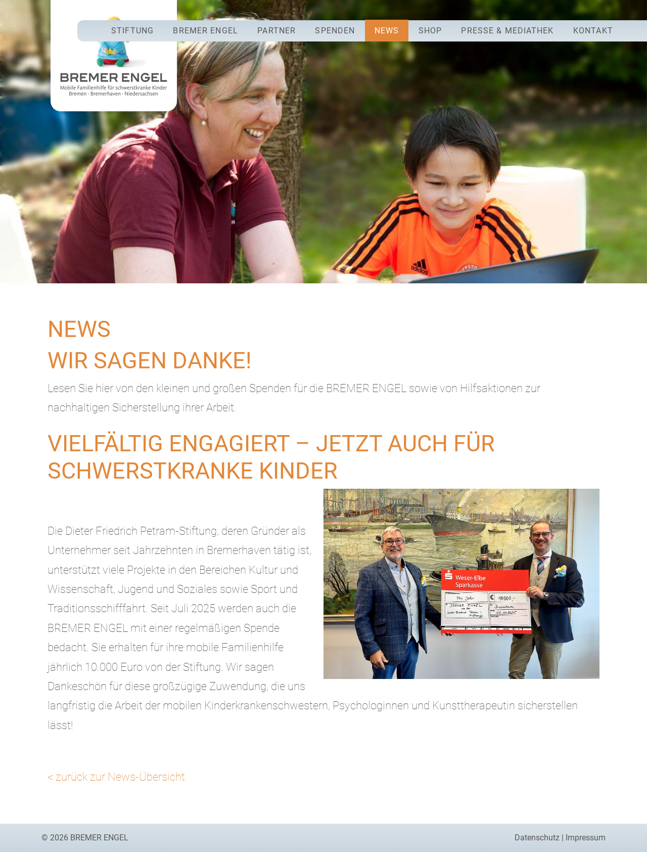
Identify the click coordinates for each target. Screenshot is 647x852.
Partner (276, 30)
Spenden (335, 30)
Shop (430, 30)
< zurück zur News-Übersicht (116, 776)
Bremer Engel (205, 30)
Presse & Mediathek (507, 30)
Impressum (586, 837)
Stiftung (132, 30)
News (387, 30)
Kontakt (593, 30)
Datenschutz (537, 837)
